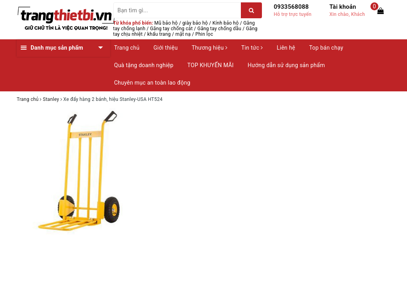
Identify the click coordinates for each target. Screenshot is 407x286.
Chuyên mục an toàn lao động (152, 82)
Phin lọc (204, 34)
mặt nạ (183, 34)
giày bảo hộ (195, 23)
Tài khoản (342, 6)
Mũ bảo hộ (166, 23)
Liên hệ (286, 47)
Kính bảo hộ (226, 23)
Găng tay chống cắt (171, 28)
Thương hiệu (209, 47)
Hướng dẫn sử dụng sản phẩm (286, 65)
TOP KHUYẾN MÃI (210, 65)
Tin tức (252, 47)
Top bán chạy (326, 47)
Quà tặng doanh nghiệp (143, 65)
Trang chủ (127, 47)
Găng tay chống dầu (219, 28)
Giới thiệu (165, 47)
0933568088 (291, 6)
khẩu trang (159, 34)
